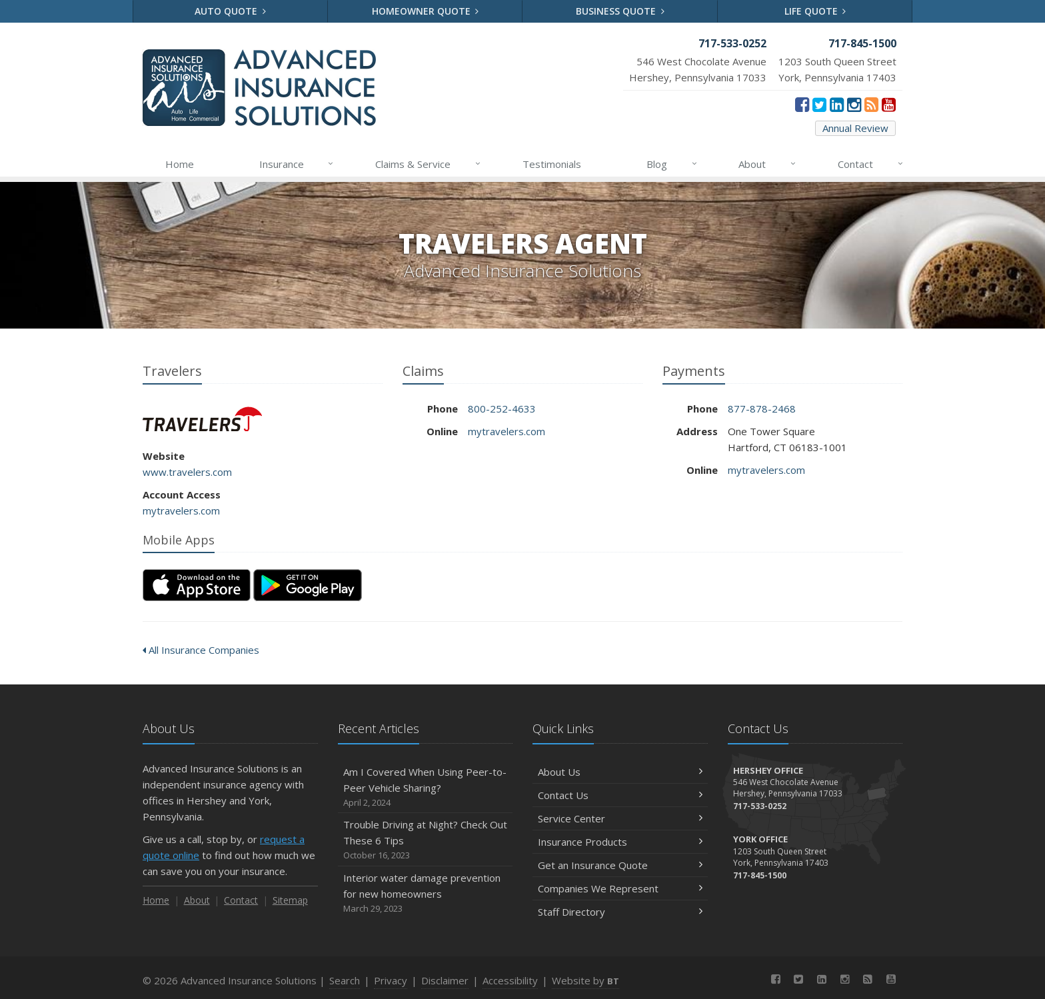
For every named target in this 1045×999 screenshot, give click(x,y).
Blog (672, 164)
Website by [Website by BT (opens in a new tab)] (585, 980)
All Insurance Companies (201, 649)
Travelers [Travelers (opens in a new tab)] (202, 419)
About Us (620, 771)
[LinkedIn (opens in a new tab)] (837, 104)
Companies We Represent (620, 888)
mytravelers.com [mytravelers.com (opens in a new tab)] (181, 510)
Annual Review (855, 128)
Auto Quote (230, 11)
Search (344, 980)
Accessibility (510, 980)
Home (179, 164)
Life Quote (815, 11)
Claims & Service (428, 164)
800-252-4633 (502, 408)
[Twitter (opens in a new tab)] (819, 104)
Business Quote (620, 11)
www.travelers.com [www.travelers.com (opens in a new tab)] (187, 472)
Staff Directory (620, 911)
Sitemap (290, 900)
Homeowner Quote (425, 11)
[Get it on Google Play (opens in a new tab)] (307, 585)
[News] (871, 104)
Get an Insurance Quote (620, 865)
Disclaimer (445, 980)
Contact (871, 164)
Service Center (620, 818)
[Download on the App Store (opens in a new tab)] (197, 585)
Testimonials (551, 164)
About (767, 164)
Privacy (390, 980)
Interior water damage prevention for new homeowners (425, 893)
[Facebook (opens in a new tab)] (802, 104)
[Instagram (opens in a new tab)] (854, 104)
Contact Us (620, 795)
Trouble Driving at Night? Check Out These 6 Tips (425, 840)
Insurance (297, 164)
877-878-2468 (762, 408)
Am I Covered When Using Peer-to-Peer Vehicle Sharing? (425, 787)
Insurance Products (620, 841)
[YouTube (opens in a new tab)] (889, 104)
